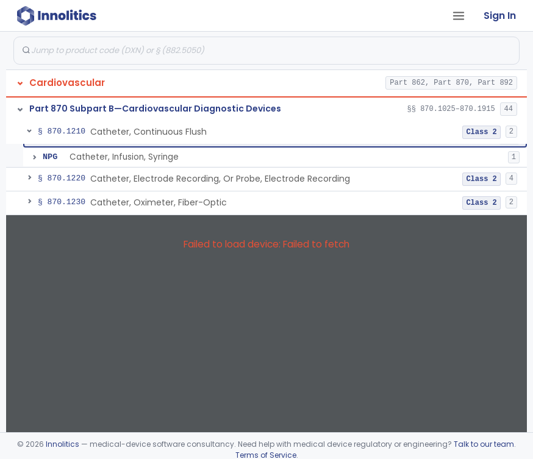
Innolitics (62, 444)
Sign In (500, 16)
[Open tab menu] (458, 15)
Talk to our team (484, 444)
